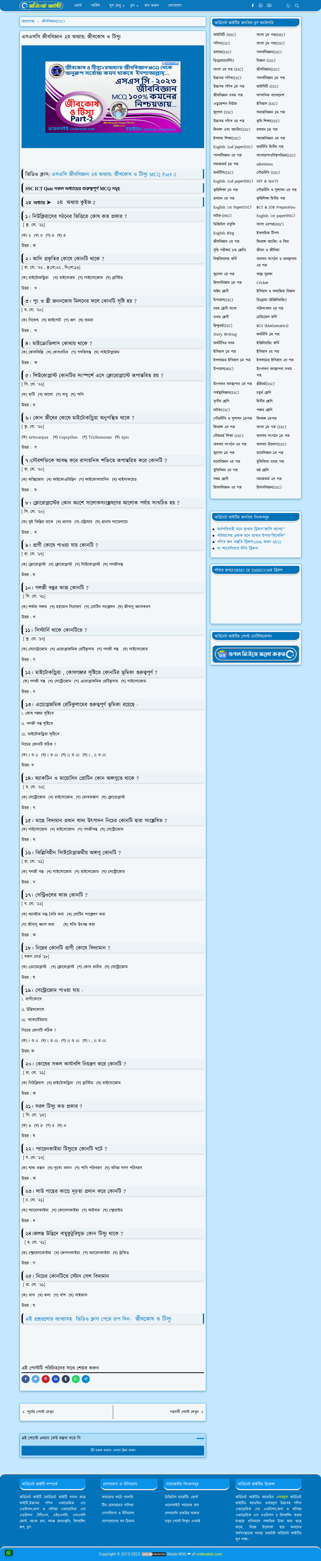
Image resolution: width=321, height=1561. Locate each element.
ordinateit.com (209, 1554)
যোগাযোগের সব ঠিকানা (118, 1521)
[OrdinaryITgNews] (255, 654)
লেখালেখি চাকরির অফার (182, 1513)
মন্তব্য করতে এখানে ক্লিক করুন (113, 1450)
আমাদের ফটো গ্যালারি (117, 1497)
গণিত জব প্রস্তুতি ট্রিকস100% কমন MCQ (249, 542)
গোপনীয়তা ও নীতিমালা (118, 1513)
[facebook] (253, 6)
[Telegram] (277, 6)
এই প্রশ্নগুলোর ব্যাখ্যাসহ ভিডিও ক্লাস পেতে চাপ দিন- (98, 1319)
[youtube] (269, 6)
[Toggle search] (296, 5)
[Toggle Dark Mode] (288, 6)
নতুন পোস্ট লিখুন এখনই (182, 1521)
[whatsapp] (261, 6)
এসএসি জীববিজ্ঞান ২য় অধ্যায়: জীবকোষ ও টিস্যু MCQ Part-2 (114, 174)
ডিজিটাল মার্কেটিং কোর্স (181, 1497)
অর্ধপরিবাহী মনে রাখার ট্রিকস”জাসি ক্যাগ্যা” (251, 529)
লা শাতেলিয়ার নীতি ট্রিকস (237, 549)
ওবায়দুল (282, 1497)
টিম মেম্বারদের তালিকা (118, 1505)
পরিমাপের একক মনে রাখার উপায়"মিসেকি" (251, 536)
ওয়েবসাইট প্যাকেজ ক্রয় (182, 1505)
